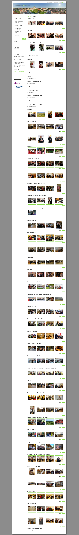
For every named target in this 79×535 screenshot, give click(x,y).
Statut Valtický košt (18, 24)
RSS (61, 2)
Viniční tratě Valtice (18, 28)
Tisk (64, 2)
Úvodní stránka (29, 16)
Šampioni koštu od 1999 (19, 21)
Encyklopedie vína (18, 31)
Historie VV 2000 (18, 18)
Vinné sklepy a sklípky (18, 25)
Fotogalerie (17, 26)
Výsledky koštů (17, 19)
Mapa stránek (56, 2)
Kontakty (16, 32)
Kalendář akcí (17, 22)
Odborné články (17, 29)
